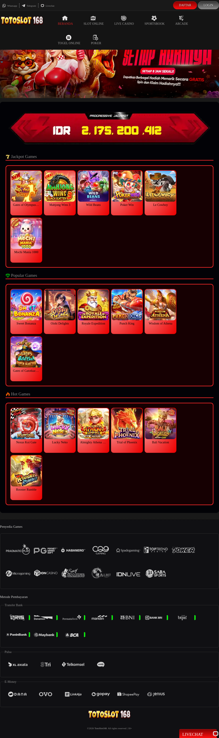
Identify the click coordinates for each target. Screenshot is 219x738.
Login (208, 5)
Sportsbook (155, 20)
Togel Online (69, 40)
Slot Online (93, 20)
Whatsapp (9, 5)
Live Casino (124, 20)
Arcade (181, 20)
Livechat (47, 5)
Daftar (185, 5)
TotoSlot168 (100, 728)
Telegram (29, 5)
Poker (96, 40)
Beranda (65, 20)
